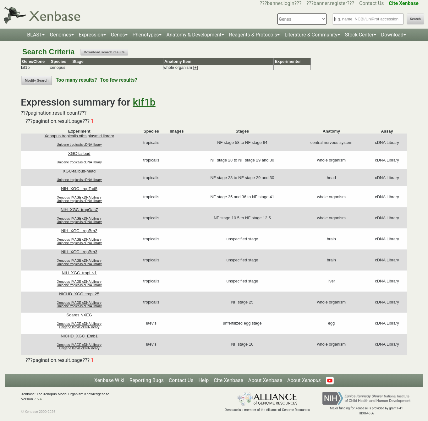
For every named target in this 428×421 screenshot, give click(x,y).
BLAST (34, 35)
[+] (195, 67)
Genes (118, 35)
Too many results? (76, 80)
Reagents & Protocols (253, 35)
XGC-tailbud (79, 153)
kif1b (144, 102)
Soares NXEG (79, 315)
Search (415, 19)
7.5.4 (38, 399)
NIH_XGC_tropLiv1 (79, 273)
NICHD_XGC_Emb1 (79, 336)
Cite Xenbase (228, 380)
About (304, 380)
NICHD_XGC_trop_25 (79, 294)
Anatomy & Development (194, 35)
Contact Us (371, 3)
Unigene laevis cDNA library (79, 327)
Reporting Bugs (146, 380)
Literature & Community (311, 35)
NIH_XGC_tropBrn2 (79, 230)
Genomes (60, 35)
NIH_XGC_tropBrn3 (79, 251)
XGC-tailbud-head (79, 171)
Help (203, 380)
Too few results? (118, 80)
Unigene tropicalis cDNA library (79, 144)
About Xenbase (265, 380)
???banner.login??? (281, 3)
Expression (91, 35)
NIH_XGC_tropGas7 (79, 209)
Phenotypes (146, 35)
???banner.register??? (330, 3)
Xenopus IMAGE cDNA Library (79, 197)
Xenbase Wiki (109, 380)
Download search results (104, 52)
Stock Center (359, 35)
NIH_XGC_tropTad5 (79, 188)
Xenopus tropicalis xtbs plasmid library (79, 136)
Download (392, 35)
